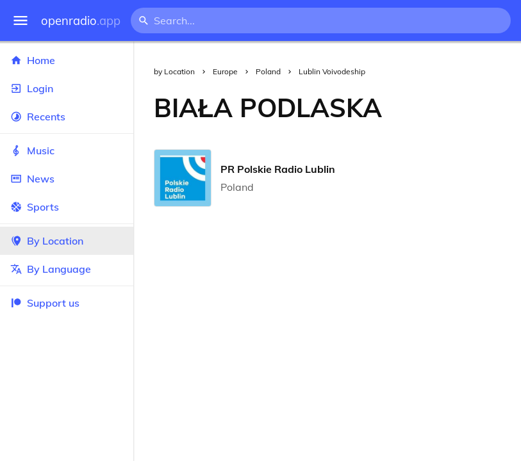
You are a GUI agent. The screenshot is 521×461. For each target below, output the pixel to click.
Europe (225, 71)
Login (66, 88)
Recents (66, 116)
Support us (44, 302)
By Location (66, 241)
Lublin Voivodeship (332, 71)
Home (66, 60)
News (66, 179)
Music (66, 150)
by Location (174, 71)
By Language (66, 269)
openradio (80, 20)
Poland (268, 71)
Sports (66, 207)
